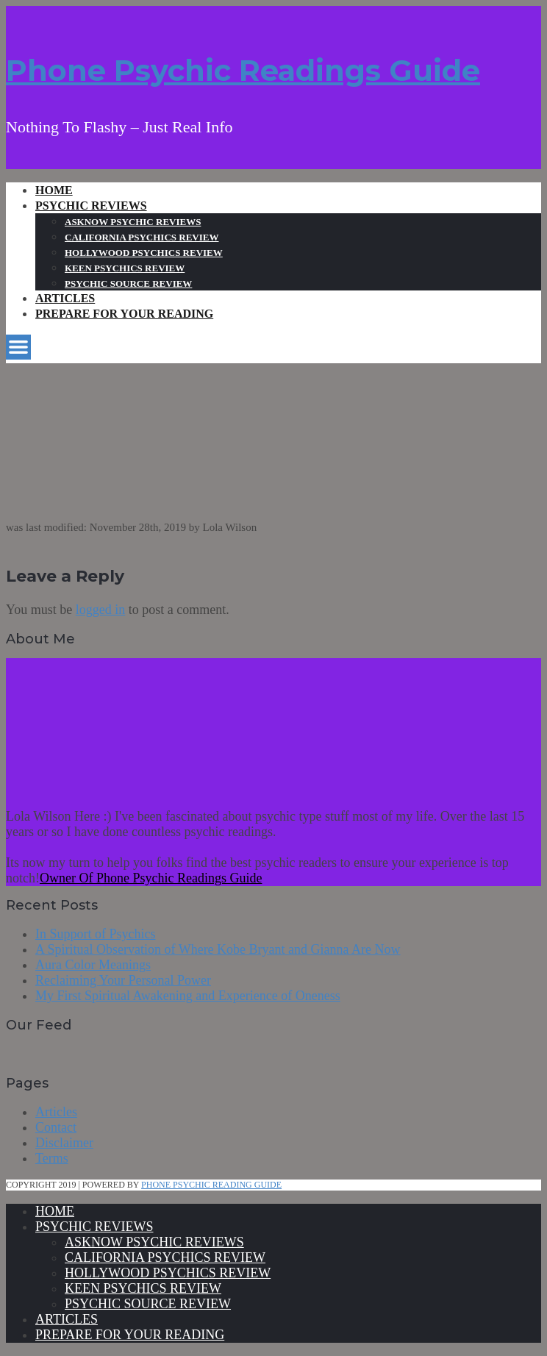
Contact (55, 1127)
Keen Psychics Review (125, 268)
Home (54, 190)
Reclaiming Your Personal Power (123, 980)
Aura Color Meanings (93, 964)
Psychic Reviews (91, 205)
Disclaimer (64, 1142)
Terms (51, 1158)
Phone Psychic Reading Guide (211, 1185)
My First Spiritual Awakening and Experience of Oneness (187, 995)
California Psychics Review (141, 237)
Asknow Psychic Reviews (133, 221)
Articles (65, 298)
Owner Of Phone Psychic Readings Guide (151, 878)
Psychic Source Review (128, 283)
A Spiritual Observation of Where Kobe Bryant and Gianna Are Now (218, 949)
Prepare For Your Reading (124, 313)
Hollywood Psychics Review (144, 252)
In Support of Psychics (95, 934)
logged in (101, 609)
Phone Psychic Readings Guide (243, 70)
